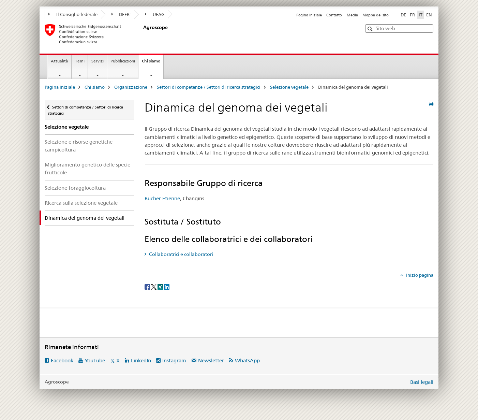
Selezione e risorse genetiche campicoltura (79, 146)
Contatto (334, 15)
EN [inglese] (429, 14)
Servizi (97, 60)
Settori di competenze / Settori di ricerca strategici (208, 87)
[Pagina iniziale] (142, 33)
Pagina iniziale (309, 15)
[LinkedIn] (166, 286)
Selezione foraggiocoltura (75, 188)
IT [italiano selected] (420, 14)
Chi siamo (152, 63)
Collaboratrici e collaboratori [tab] (180, 254)
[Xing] (161, 286)
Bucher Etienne (162, 198)
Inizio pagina (419, 275)
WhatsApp (247, 360)
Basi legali (421, 382)
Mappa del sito (375, 15)
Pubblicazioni (122, 60)
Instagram (174, 360)
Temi (80, 60)
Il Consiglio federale (73, 14)
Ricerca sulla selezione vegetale (81, 203)
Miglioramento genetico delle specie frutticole (87, 168)
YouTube (95, 360)
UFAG (154, 14)
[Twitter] (154, 286)
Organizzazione (130, 87)
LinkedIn (141, 360)
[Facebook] (148, 286)
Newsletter (211, 360)
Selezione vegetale (289, 87)
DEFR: (121, 14)
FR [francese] (412, 14)
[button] (370, 29)
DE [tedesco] (403, 14)
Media (352, 15)
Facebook (62, 360)
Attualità (59, 60)
